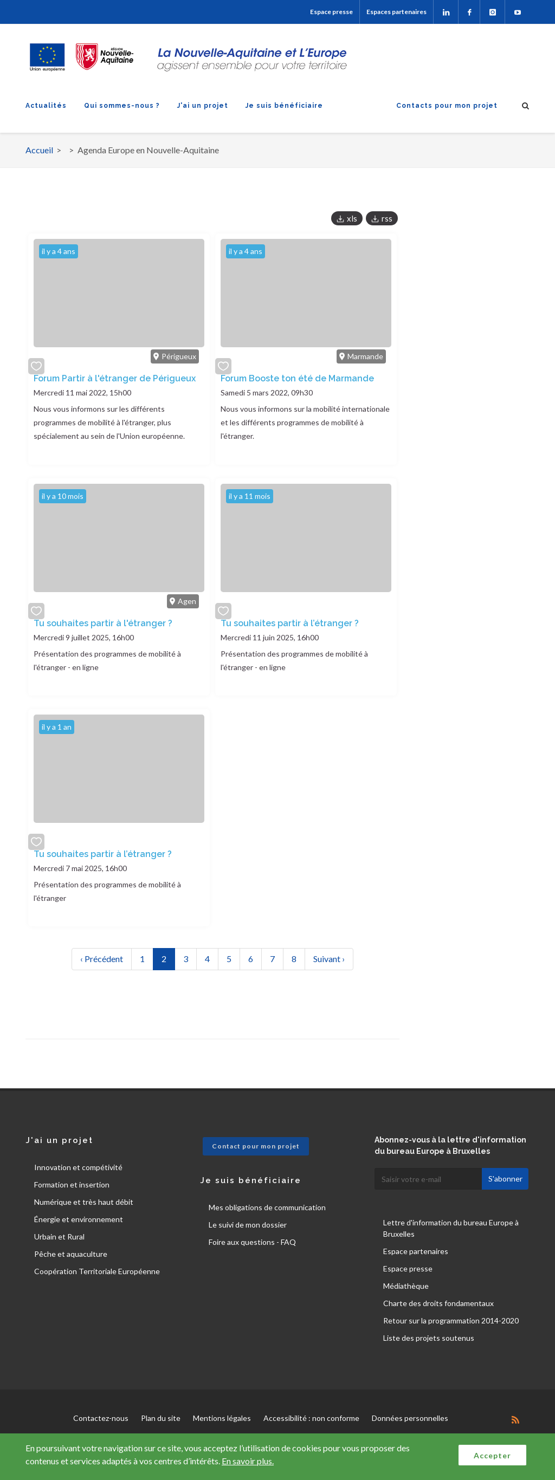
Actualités (46, 105)
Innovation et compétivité (78, 1167)
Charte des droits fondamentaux (438, 1303)
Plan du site (160, 1418)
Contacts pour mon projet (447, 105)
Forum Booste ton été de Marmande (297, 378)
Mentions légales (222, 1418)
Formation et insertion (71, 1184)
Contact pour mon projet (256, 1146)
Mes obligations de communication (267, 1207)
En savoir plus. (248, 1461)
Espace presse (331, 12)
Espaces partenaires (396, 12)
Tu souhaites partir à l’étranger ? (290, 623)
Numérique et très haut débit (83, 1201)
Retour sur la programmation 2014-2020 (451, 1320)
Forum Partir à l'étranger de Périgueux (115, 378)
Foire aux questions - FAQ (252, 1242)
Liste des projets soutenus (428, 1337)
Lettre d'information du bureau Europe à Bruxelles (451, 1228)
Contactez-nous (100, 1418)
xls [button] (352, 218)
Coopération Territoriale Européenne (97, 1271)
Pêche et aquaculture (70, 1253)
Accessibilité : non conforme (311, 1418)
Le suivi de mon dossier (248, 1224)
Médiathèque (406, 1285)
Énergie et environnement (78, 1219)
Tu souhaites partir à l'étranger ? (103, 623)
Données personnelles (410, 1418)
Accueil (39, 150)
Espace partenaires (415, 1251)
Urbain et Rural (59, 1236)
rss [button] (387, 218)
